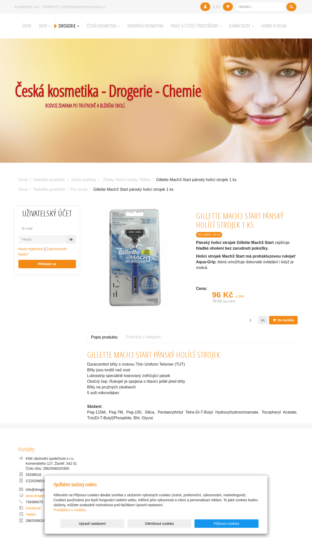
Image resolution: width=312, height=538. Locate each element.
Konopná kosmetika (145, 26)
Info (45, 26)
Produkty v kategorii (143, 337)
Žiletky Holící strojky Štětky (126, 180)
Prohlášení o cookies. (70, 510)
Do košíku (283, 320)
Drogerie (69, 26)
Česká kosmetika (103, 26)
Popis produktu (104, 337)
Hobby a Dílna (274, 26)
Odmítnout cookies (198, 524)
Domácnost (241, 26)
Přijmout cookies (239, 524)
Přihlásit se (47, 264)
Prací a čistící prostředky (196, 26)
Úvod (27, 26)
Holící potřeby (83, 180)
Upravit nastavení (157, 524)
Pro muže (78, 189)
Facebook (33, 508)
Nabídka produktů (49, 180)
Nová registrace (30, 249)
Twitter (31, 514)
